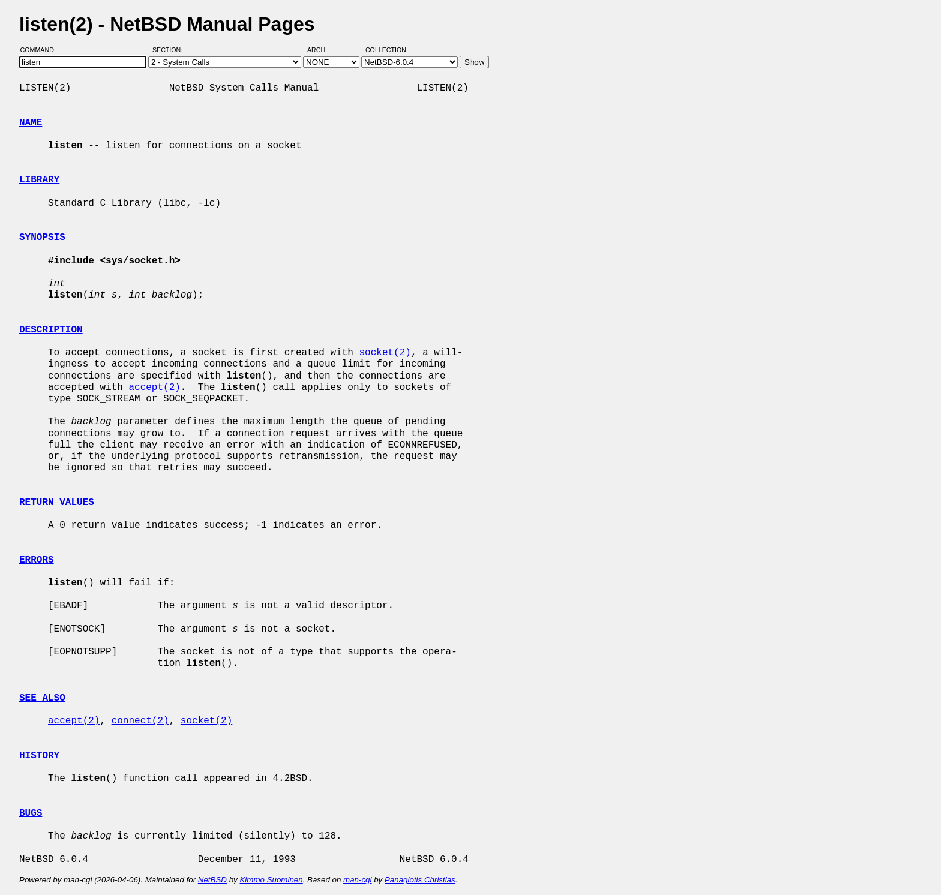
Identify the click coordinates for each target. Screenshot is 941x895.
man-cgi (357, 879)
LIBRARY (39, 180)
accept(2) (154, 387)
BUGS (30, 813)
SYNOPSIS (42, 237)
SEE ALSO (42, 698)
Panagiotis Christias (420, 879)
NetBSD (212, 879)
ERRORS (36, 560)
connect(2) (140, 721)
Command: (41, 49)
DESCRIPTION (51, 330)
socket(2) (384, 352)
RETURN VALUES (56, 502)
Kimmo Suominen (270, 879)
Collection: (386, 49)
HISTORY (39, 755)
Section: (170, 49)
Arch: (322, 49)
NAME (30, 123)
